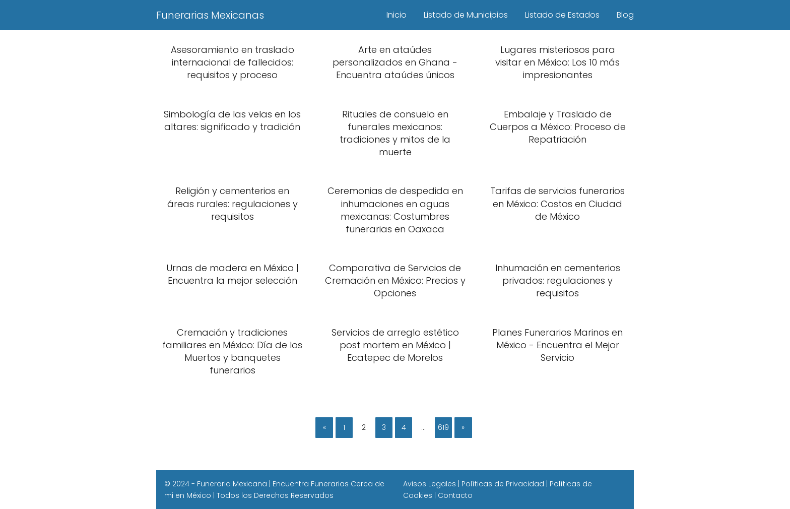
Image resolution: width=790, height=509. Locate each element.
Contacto (455, 495)
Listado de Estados (562, 15)
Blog (625, 15)
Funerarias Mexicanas (210, 15)
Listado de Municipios (466, 15)
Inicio (396, 15)
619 (443, 427)
